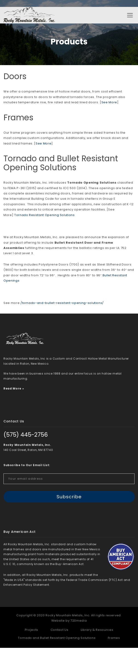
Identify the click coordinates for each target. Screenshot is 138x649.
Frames (18, 118)
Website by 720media (69, 622)
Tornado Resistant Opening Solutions (44, 216)
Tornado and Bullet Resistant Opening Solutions (60, 164)
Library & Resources (97, 631)
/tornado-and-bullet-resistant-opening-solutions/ (62, 304)
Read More (12, 390)
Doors (14, 77)
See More (109, 103)
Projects (31, 631)
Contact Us (60, 631)
